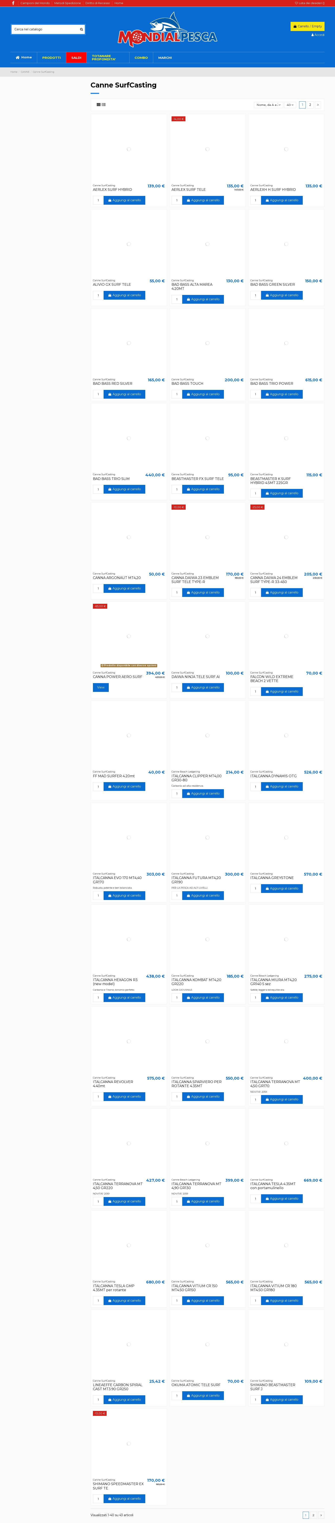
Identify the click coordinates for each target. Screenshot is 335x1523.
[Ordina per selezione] (268, 105)
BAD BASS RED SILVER (112, 384)
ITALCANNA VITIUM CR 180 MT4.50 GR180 (273, 1288)
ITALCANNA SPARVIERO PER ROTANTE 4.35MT (197, 1084)
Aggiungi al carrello (124, 200)
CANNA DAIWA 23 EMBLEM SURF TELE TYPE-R (195, 580)
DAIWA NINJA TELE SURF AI (196, 677)
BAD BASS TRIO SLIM (111, 479)
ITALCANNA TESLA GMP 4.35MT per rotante (113, 1288)
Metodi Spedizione (68, 3)
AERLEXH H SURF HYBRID (273, 190)
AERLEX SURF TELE (189, 190)
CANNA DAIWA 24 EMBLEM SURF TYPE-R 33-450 (274, 580)
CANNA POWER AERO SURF (117, 677)
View (100, 687)
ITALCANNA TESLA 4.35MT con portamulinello (273, 1186)
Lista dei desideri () (310, 3)
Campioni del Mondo (35, 3)
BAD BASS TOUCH (187, 384)
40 (290, 105)
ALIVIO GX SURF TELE (112, 285)
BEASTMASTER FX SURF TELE (198, 479)
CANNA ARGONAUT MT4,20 (117, 578)
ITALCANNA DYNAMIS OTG (273, 776)
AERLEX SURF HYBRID (112, 190)
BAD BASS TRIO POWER (271, 384)
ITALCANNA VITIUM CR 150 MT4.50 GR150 (194, 1288)
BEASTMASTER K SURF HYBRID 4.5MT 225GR (270, 481)
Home (119, 3)
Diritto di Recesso (98, 3)
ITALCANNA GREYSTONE (272, 878)
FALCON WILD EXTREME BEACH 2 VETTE (271, 679)
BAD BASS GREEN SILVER (272, 285)
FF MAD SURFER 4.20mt (114, 776)
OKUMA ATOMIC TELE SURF (196, 1385)
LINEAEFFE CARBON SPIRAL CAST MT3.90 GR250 (117, 1387)
